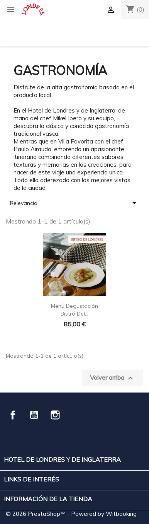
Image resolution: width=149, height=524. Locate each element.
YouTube (34, 415)
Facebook (13, 415)
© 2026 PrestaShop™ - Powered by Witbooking (71, 513)
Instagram (55, 415)
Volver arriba (112, 378)
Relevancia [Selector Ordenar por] (74, 203)
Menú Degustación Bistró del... (74, 309)
